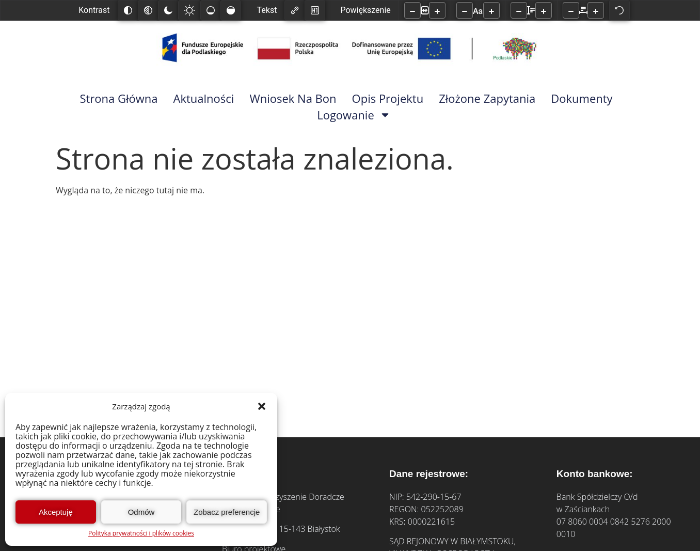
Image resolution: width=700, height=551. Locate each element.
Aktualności (203, 98)
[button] (262, 406)
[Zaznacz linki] (294, 10)
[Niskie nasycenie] (210, 10)
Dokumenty (581, 98)
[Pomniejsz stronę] (412, 10)
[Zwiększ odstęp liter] (595, 10)
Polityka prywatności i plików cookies (141, 533)
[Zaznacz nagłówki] (315, 10)
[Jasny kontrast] (189, 10)
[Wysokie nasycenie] (230, 10)
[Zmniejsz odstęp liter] (571, 10)
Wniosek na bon (292, 98)
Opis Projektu (388, 98)
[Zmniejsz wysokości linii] (519, 10)
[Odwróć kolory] (128, 10)
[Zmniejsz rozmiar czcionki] (464, 10)
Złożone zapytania (487, 98)
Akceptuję (56, 512)
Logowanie (354, 114)
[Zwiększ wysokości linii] (543, 10)
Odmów (141, 512)
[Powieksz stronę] (437, 10)
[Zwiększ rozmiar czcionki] (491, 10)
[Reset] (619, 10)
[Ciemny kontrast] (168, 10)
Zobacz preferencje (227, 512)
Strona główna (118, 98)
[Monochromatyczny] (148, 10)
